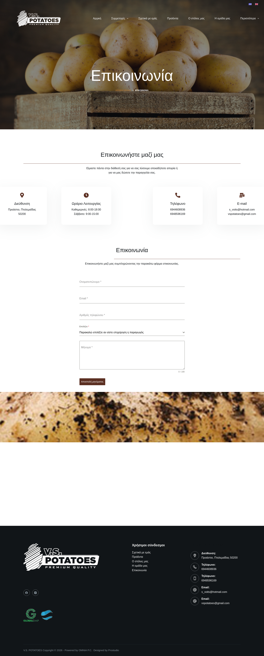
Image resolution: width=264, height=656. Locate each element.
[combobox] (132, 332)
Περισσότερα (249, 18)
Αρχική (97, 18)
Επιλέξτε (84, 326)
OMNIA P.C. (86, 650)
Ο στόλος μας (196, 18)
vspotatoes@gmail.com (216, 603)
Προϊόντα (172, 18)
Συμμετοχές (120, 18)
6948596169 (209, 580)
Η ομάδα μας (222, 18)
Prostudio (113, 650)
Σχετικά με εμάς (147, 18)
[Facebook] (26, 592)
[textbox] (131, 332)
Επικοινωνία (139, 570)
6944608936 (209, 569)
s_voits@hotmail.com (214, 591)
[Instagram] (35, 592)
